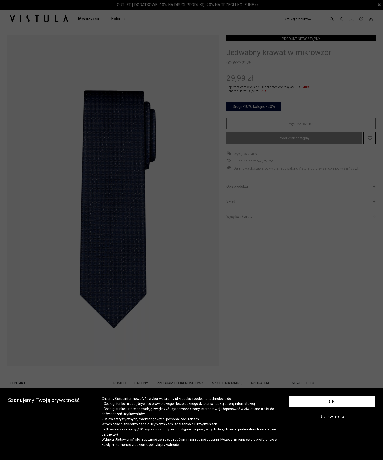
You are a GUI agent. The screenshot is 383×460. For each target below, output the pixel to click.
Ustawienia (332, 416)
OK (332, 401)
